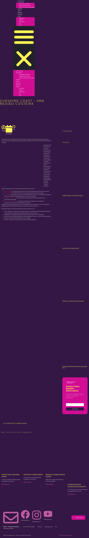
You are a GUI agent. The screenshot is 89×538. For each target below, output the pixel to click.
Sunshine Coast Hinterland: (11, 201)
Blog (20, 25)
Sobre (19, 16)
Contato (21, 19)
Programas (21, 2)
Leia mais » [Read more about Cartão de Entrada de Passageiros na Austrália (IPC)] (72, 494)
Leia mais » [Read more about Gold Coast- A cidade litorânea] (28, 482)
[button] (24, 48)
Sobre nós (21, 18)
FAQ (20, 23)
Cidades (20, 9)
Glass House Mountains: (10, 197)
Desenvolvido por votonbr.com (65, 535)
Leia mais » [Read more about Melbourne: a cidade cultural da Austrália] (50, 484)
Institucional (19, 71)
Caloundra (7, 194)
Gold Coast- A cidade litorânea (70, 248)
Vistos (19, 11)
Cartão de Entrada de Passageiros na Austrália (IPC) (74, 367)
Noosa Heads (7, 191)
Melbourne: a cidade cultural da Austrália (73, 301)
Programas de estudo (24, 3)
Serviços (20, 14)
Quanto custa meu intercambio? (27, 7)
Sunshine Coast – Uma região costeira (72, 195)
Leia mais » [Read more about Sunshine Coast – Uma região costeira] (5, 484)
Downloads (22, 21)
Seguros (20, 12)
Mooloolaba (7, 193)
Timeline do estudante (24, 5)
